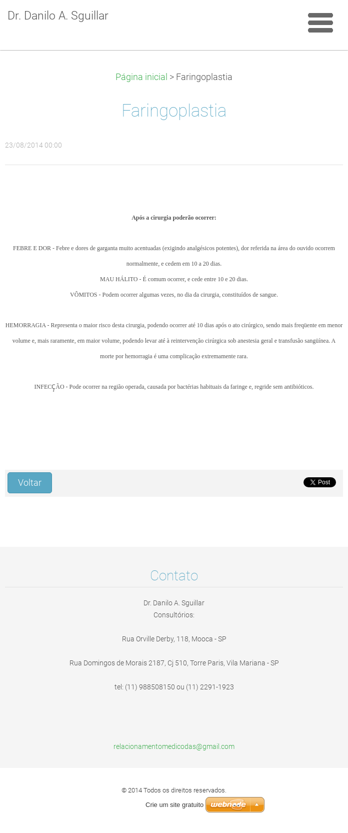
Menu (321, 23)
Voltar (30, 483)
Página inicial (142, 77)
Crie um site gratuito (175, 804)
